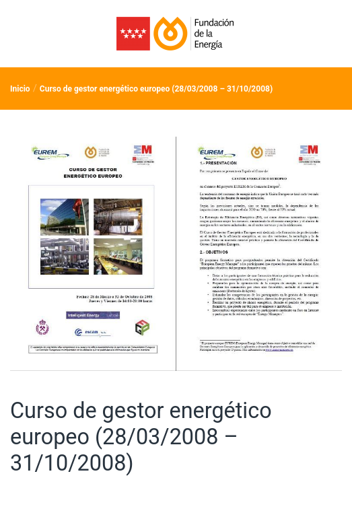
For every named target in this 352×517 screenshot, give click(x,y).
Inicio (20, 89)
